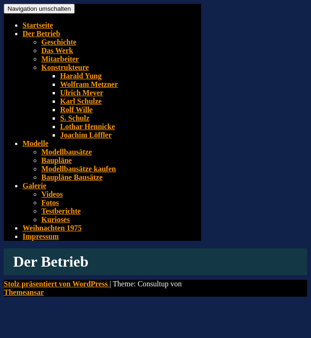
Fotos (50, 203)
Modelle (35, 143)
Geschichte (59, 42)
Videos (52, 194)
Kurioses (55, 219)
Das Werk (57, 50)
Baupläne (56, 160)
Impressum (41, 236)
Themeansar (24, 292)
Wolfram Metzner (89, 84)
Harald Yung (80, 76)
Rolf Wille (76, 110)
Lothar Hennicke (87, 127)
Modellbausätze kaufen (78, 169)
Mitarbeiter (60, 59)
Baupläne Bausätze (71, 177)
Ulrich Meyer (81, 93)
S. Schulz (74, 118)
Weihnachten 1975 (52, 228)
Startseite (38, 25)
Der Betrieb (41, 34)
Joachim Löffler (86, 135)
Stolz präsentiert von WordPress (56, 284)
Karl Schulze (80, 101)
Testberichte (61, 211)
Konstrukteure (65, 67)
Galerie (35, 186)
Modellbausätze (66, 152)
